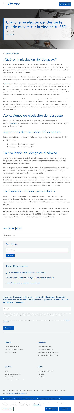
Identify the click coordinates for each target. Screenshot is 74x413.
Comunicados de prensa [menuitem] (12, 374)
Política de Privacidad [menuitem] (28, 398)
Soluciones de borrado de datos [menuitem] (48, 352)
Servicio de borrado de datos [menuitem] (14, 349)
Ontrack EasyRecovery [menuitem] (45, 346)
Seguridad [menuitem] (41, 377)
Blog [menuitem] (6, 371)
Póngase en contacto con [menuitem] (46, 371)
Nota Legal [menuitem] (59, 398)
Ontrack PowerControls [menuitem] (45, 349)
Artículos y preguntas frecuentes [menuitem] (15, 380)
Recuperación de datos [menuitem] (12, 346)
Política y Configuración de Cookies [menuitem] (45, 398)
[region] (37, 406)
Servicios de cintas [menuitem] (10, 352)
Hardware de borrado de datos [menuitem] (48, 355)
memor (7, 84)
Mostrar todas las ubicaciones (17, 393)
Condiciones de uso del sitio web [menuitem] (11, 398)
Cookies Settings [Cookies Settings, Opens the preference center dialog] (7, 408)
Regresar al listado (11, 53)
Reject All (65, 408)
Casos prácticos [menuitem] (10, 377)
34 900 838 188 (65, 4)
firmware (13, 123)
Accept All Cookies (51, 408)
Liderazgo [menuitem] (41, 374)
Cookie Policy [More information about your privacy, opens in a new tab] (37, 405)
